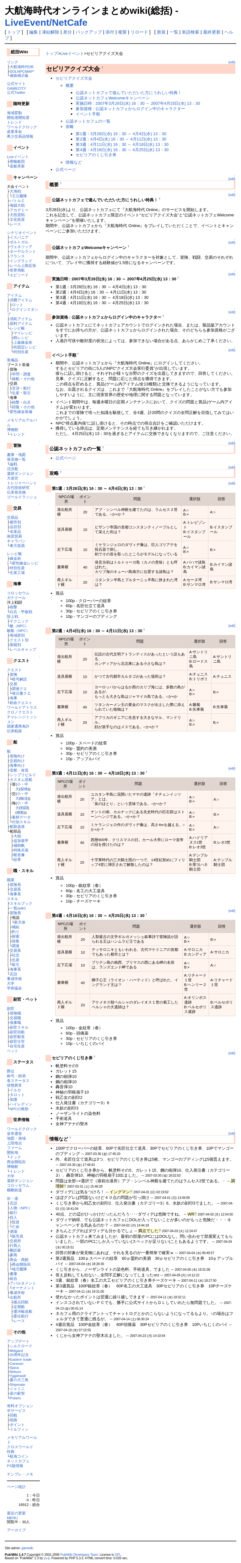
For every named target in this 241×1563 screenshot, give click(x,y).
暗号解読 (19, 679)
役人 (13, 1217)
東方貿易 (17, 545)
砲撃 (15, 402)
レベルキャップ (23, 649)
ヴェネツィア (21, 247)
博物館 (12, 429)
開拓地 (12, 1152)
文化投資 (17, 219)
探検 (24, 789)
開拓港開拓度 (18, 117)
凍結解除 (50, 31)
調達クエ (19, 688)
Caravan (17, 1363)
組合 (13, 1278)
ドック (15, 1157)
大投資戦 (17, 215)
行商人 (15, 1245)
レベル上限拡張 (23, 265)
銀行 (13, 1213)
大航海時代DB (22, 67)
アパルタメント (23, 1283)
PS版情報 (15, 1466)
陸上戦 (12, 616)
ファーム (14, 1148)
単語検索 (190, 31)
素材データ (21, 817)
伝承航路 (14, 731)
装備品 (12, 360)
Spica (14, 1367)
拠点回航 (21, 1302)
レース (15, 224)
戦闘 (24, 808)
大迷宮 (12, 478)
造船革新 (17, 166)
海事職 (15, 1022)
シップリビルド (23, 775)
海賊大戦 (17, 205)
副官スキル (19, 1027)
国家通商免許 (18, 726)
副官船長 (17, 1037)
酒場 (13, 1231)
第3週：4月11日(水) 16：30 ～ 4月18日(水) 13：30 (122, 144)
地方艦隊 (19, 1269)
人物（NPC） (21, 1208)
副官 (10, 1008)
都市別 (15, 522)
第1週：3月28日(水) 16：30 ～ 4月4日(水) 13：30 (121, 133)
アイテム (14, 295)
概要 (70, 85)
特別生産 (21, 352)
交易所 (15, 1241)
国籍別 (15, 645)
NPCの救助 (19, 1109)
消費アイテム (21, 300)
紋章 (17, 859)
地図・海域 (16, 1138)
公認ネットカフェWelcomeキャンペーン (113, 98)
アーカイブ (16, 1530)
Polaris (15, 1398)
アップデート (18, 1341)
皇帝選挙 (14, 1133)
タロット (17, 1095)
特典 (10, 1451)
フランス (17, 256)
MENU (12, 1518)
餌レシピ (21, 338)
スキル (12, 899)
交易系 (15, 889)
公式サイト (16, 84)
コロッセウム (18, 593)
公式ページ (66, 169)
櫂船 (20, 812)
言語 (13, 974)
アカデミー (19, 210)
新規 (161, 31)
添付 (109, 31)
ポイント (17, 1425)
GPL (118, 1554)
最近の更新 (16, 1513)
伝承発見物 (16, 492)
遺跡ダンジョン (20, 473)
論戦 (13, 464)
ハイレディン (21, 1104)
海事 (13, 698)
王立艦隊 (19, 196)
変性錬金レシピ (25, 563)
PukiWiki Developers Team (79, 1554)
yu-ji (47, 1558)
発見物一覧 (16, 459)
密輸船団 (17, 161)
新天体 (19, 922)
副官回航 (17, 1032)
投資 (15, 1222)
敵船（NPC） (18, 630)
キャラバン (16, 541)
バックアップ (89, 31)
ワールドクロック (22, 127)
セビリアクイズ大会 (74, 78)
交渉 (15, 388)
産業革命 (14, 132)
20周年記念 (19, 1355)
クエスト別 (19, 640)
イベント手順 (88, 114)
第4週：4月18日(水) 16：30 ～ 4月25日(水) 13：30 (122, 149)
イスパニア (19, 237)
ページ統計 (16, 1487)
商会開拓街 (16, 1162)
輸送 (24, 798)
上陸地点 (14, 1143)
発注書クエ (21, 693)
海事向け (17, 765)
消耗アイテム (21, 319)
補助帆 (19, 845)
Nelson (15, 1372)
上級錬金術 (22, 342)
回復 (15, 407)
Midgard (16, 1350)
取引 (27, 393)
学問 (15, 374)
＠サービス (16, 1410)
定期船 (19, 1307)
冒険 (13, 674)
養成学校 (14, 979)
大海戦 (15, 191)
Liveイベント (18, 157)
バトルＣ (17, 201)
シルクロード (21, 1346)
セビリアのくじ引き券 (96, 154)
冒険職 (15, 1013)
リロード (139, 31)
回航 (13, 1415)
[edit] (231, 62)
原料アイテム (21, 323)
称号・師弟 (16, 1076)
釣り (15, 932)
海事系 (15, 894)
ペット (12, 1051)
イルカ (15, 1090)
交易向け (17, 761)
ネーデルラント (23, 251)
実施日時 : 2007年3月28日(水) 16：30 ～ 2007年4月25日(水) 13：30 (138, 103)
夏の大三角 (19, 1380)
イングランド (21, 261)
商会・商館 (19, 1260)
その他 (29, 379)
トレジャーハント (22, 483)
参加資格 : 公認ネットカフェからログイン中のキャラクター (130, 108)
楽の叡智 (17, 1393)
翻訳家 (15, 1250)
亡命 (15, 1227)
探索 (15, 936)
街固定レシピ (24, 347)
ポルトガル (19, 242)
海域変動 (14, 113)
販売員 (17, 1236)
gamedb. (28, 1548)
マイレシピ (22, 333)
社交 (15, 955)
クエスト (14, 670)
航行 (27, 388)
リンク (12, 62)
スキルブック (21, 903)
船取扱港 (17, 826)
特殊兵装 (21, 850)
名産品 (15, 531)
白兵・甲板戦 (21, 612)
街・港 (12, 1198)
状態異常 (14, 1085)
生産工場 (17, 572)
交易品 (12, 517)
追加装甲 (21, 841)
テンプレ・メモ (20, 1474)
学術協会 (14, 988)
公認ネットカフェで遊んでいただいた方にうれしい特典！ (129, 92)
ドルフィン (19, 1429)
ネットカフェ (18, 1461)
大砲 (17, 836)
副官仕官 (17, 1041)
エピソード (19, 275)
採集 (15, 941)
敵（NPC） (19, 626)
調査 (27, 374)
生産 (15, 393)
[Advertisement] (119, 1356)
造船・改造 (19, 770)
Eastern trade (21, 1359)
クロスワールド (20, 1447)
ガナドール (16, 598)
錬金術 (15, 558)
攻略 (70, 126)
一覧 (173, 31)
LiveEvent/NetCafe (46, 22)
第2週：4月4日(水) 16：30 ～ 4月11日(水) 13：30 (121, 139)
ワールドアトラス (22, 707)
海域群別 (17, 635)
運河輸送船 (22, 1311)
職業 (10, 880)
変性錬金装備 (21, 412)
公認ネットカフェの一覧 (88, 121)
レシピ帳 (17, 328)
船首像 (19, 855)
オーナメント (23, 1288)
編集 (33, 31)
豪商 (13, 1255)
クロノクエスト (20, 712)
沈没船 (12, 469)
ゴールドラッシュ (22, 497)
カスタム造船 (21, 779)
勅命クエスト (21, 703)
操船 (15, 379)
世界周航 (17, 270)
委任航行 (21, 1316)
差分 (67, 31)
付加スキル (21, 822)
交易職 (15, 1018)
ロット (17, 305)
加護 (13, 1099)
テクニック (19, 621)
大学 (10, 983)
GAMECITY (16, 88)
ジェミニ (17, 1388)
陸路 (13, 1420)
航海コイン (19, 1456)
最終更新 (212, 31)
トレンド (14, 122)
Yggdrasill (18, 1376)
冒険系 (15, 884)
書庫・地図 (16, 455)
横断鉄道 (14, 1190)
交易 (13, 684)
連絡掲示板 (19, 75)
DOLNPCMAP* (22, 71)
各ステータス (18, 1080)
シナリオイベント (22, 232)
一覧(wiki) (18, 908)
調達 (15, 946)
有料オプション (20, 1406)
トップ (13, 31)
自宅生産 (17, 1046)
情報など (74, 162)
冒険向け (17, 756)
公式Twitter (16, 92)
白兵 (27, 402)
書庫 (13, 1274)
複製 (122, 31)
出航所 (15, 1297)
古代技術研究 (18, 487)
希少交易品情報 (20, 136)
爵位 (10, 1071)
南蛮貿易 (14, 536)
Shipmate (17, 1384)
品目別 (15, 527)
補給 (15, 927)
